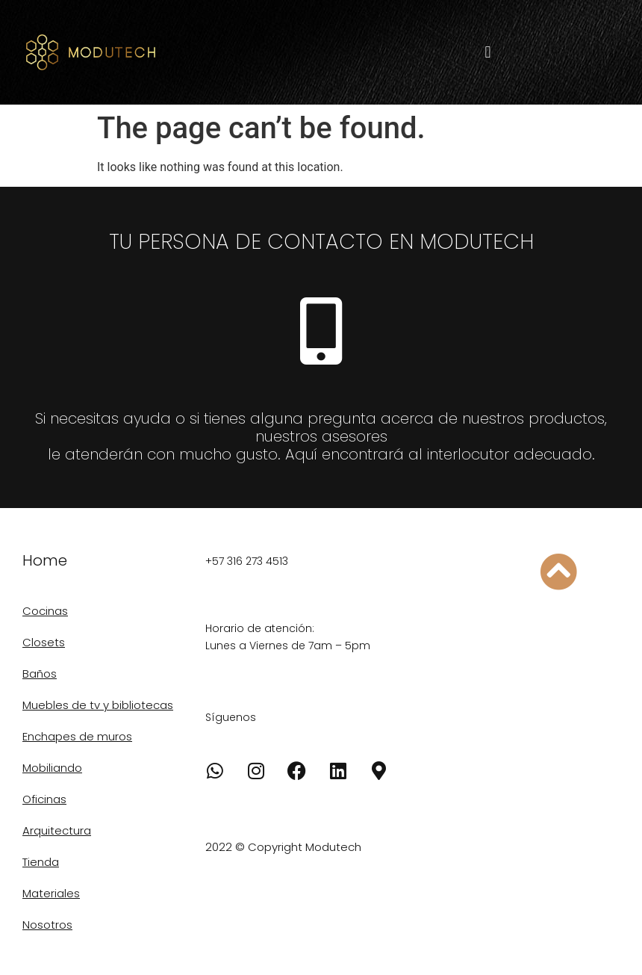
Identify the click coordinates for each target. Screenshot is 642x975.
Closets (43, 642)
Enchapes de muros (77, 736)
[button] (488, 52)
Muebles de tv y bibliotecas (97, 705)
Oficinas (44, 799)
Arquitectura (56, 830)
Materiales (51, 893)
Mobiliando (52, 768)
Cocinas (45, 611)
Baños (39, 673)
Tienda (40, 862)
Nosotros (47, 924)
